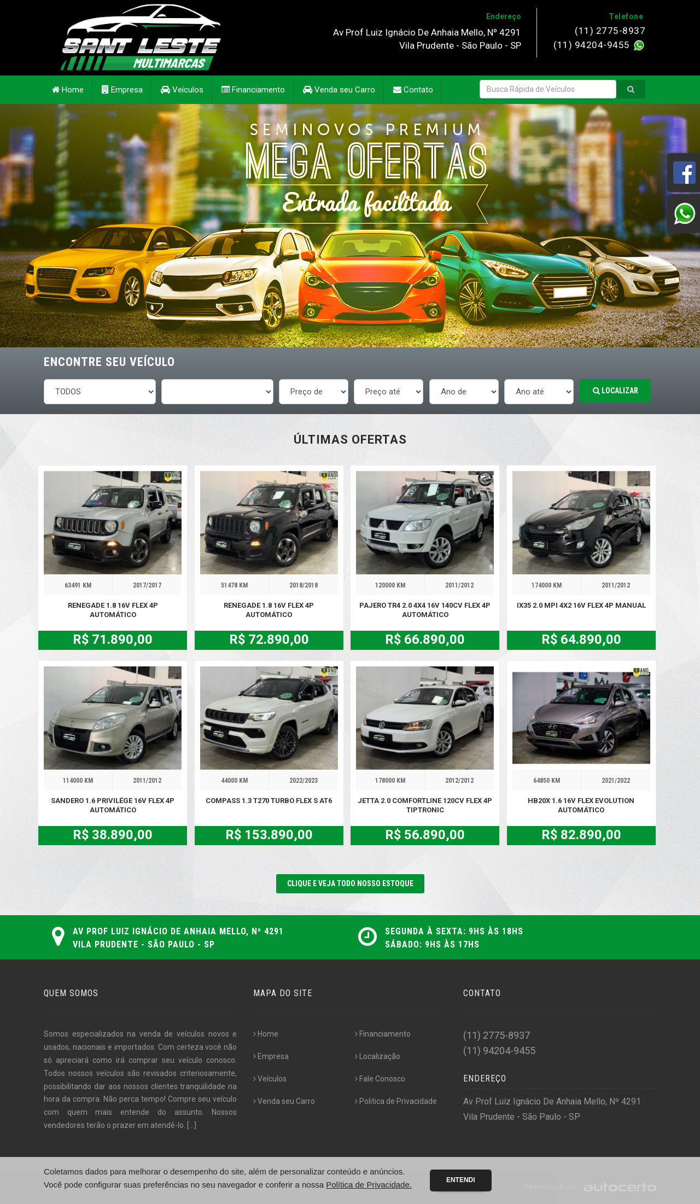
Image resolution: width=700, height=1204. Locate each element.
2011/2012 (459, 585)
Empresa (122, 90)
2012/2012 (459, 780)
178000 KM (390, 780)
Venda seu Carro (339, 90)
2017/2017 (147, 585)
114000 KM (78, 780)
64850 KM (546, 780)
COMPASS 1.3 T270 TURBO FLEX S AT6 (269, 800)
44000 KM (234, 780)
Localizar (615, 390)
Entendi (460, 1180)
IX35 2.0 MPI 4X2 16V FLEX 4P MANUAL (581, 605)
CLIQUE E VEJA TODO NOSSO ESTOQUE (350, 883)
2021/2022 (616, 780)
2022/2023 (303, 780)
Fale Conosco (380, 1078)
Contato (413, 90)
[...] (191, 1125)
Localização (377, 1056)
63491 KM (78, 585)
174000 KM (547, 585)
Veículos (182, 90)
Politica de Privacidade (396, 1101)
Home (68, 90)
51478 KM (234, 585)
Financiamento (253, 90)
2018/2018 (303, 585)
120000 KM (390, 585)
